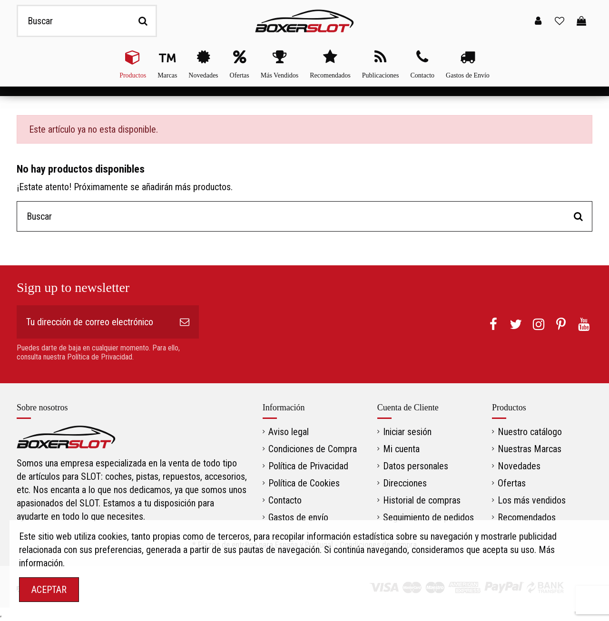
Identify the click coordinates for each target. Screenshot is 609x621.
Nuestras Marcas (529, 449)
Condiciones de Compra (312, 449)
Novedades (519, 466)
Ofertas (512, 483)
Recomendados (527, 517)
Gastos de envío (298, 517)
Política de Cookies (304, 483)
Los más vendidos (532, 500)
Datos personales (415, 466)
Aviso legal (288, 431)
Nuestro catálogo (530, 431)
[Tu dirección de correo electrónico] (93, 322)
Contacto (285, 500)
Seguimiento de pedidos (428, 517)
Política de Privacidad (308, 466)
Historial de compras (422, 500)
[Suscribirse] (184, 322)
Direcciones (405, 483)
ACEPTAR (49, 589)
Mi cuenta (401, 449)
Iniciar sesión (407, 431)
